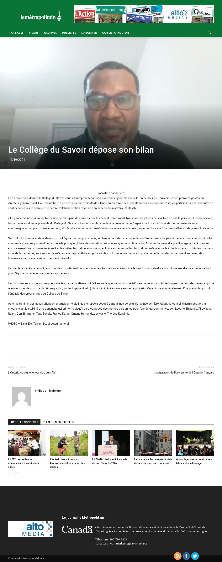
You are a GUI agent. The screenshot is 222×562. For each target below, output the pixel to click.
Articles (17, 32)
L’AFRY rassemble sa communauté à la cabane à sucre (23, 463)
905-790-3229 (118, 539)
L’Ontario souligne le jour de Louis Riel (32, 372)
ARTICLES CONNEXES (24, 422)
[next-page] (16, 474)
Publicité (69, 32)
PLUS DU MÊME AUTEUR (58, 422)
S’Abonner (89, 32)
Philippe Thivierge (48, 390)
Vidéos (34, 32)
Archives (50, 32)
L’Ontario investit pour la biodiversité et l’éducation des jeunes (67, 463)
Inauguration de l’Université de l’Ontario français (184, 372)
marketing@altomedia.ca (131, 543)
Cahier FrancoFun (115, 32)
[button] (209, 33)
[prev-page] (10, 474)
